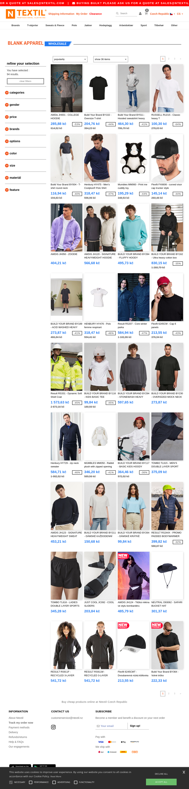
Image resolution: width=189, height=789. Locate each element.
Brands (15, 25)
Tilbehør (159, 25)
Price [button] (13, 112)
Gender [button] (14, 100)
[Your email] (111, 722)
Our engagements (19, 742)
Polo (74, 25)
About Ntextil (16, 713)
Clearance (95, 13)
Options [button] (15, 137)
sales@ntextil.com (67, 3)
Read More (56, 776)
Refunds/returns (18, 733)
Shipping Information (61, 13)
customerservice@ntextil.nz (67, 713)
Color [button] (13, 149)
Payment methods (19, 723)
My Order (81, 13)
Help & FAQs (16, 737)
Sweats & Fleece (55, 25)
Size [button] (12, 161)
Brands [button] (14, 125)
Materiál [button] (15, 173)
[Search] (125, 13)
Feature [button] (14, 185)
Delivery (13, 728)
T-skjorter (32, 25)
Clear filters (25, 77)
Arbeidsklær (126, 25)
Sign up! (135, 721)
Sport (144, 25)
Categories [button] (17, 88)
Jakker (88, 25)
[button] (141, 13)
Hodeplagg (105, 25)
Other (174, 25)
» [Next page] (180, 54)
